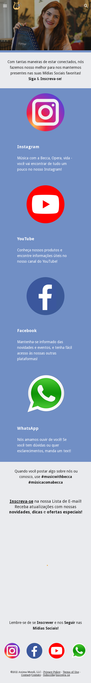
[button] (5, 6)
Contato (36, 675)
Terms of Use (71, 672)
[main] (45, 70)
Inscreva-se (63, 675)
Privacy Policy (51, 672)
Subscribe (49, 675)
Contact (25, 675)
